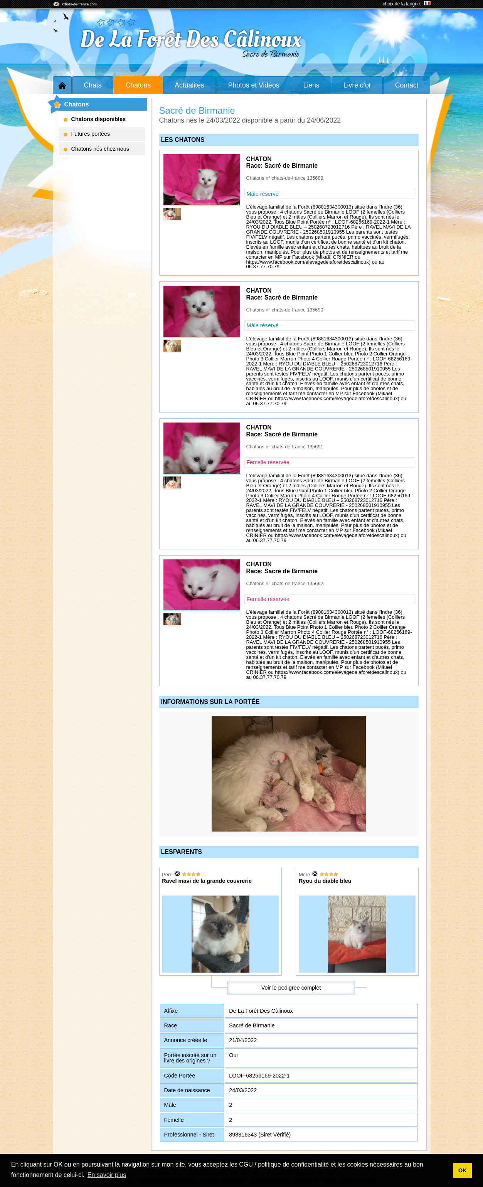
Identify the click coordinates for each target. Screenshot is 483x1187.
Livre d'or (357, 85)
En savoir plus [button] (107, 1175)
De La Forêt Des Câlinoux (190, 39)
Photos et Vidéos (253, 85)
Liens (311, 85)
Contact (407, 85)
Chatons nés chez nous (96, 149)
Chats (93, 85)
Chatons (138, 85)
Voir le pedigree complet (291, 988)
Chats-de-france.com (79, 4)
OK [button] (462, 1170)
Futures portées (87, 134)
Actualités (189, 85)
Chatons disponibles (95, 119)
